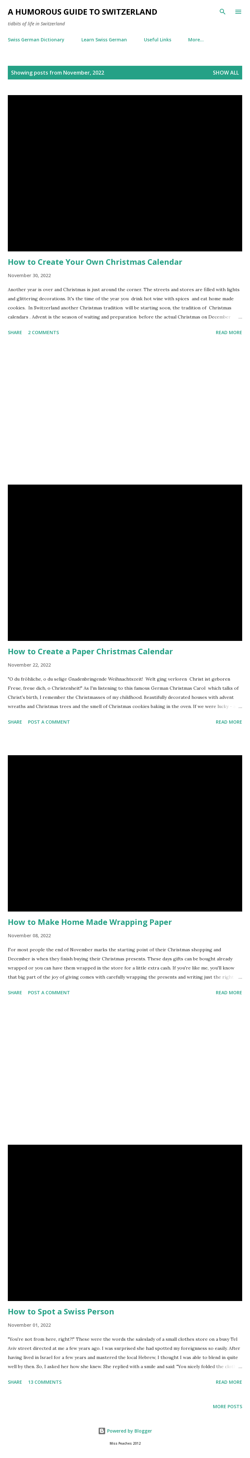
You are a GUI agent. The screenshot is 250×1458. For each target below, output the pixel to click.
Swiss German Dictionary (36, 39)
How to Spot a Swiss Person (61, 1311)
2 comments (43, 332)
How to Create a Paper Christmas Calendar (90, 651)
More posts (227, 1406)
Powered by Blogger (125, 1431)
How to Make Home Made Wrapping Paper (90, 921)
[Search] (223, 12)
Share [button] (15, 332)
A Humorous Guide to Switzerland (82, 11)
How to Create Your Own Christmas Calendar (95, 261)
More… (196, 39)
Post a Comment (49, 722)
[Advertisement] (125, 411)
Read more (229, 332)
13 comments (45, 1382)
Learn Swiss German (104, 39)
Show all (226, 72)
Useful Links (157, 39)
